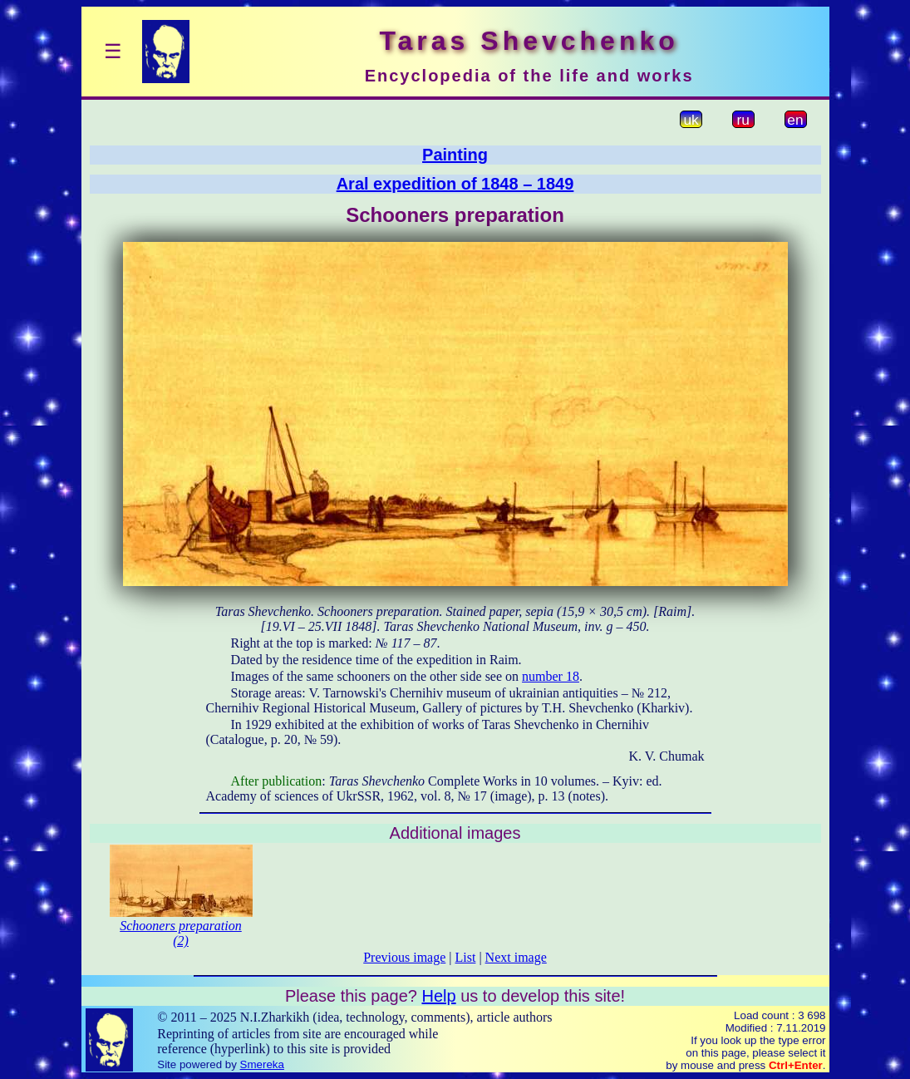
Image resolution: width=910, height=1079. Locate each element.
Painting (455, 154)
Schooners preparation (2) (181, 933)
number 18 (550, 676)
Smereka (262, 1064)
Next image (516, 957)
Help (438, 996)
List (465, 957)
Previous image (404, 957)
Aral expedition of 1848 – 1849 (455, 184)
